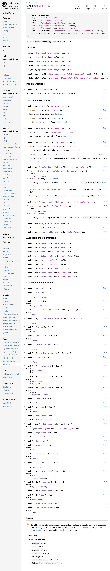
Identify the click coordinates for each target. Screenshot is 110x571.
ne (31, 154)
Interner (35, 476)
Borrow (39, 327)
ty (35, 93)
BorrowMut (41, 336)
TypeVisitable (47, 202)
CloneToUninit (43, 344)
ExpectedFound (48, 18)
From (38, 398)
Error (54, 179)
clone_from (35, 118)
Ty (58, 93)
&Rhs (50, 154)
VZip (41, 495)
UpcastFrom (36, 487)
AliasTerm (60, 23)
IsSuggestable (50, 424)
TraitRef (62, 25)
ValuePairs (45, 89)
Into (41, 407)
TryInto (43, 462)
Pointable (41, 437)
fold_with (35, 189)
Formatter (55, 132)
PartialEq (44, 142)
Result (73, 132)
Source (29, 8)
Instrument (42, 403)
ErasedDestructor (45, 507)
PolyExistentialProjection (84, 33)
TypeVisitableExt (48, 471)
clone (32, 110)
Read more (59, 114)
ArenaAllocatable (52, 310)
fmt (31, 132)
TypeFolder (51, 189)
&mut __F (46, 176)
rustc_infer (14, 3)
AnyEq (39, 301)
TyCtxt (58, 167)
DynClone (40, 357)
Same (38, 441)
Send (41, 260)
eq (31, 146)
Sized (44, 297)
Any (37, 292)
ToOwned (40, 445)
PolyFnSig (61, 28)
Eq (40, 228)
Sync (41, 264)
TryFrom (43, 454)
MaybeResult (42, 432)
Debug (42, 128)
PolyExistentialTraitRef (81, 31)
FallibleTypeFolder (60, 171)
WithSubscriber (44, 503)
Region (59, 18)
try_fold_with (37, 171)
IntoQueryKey (43, 420)
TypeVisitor (53, 206)
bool (74, 146)
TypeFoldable (46, 167)
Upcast (46, 482)
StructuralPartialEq (50, 232)
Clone (42, 106)
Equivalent (45, 366)
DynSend (43, 243)
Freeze (42, 251)
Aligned (40, 288)
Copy (41, 223)
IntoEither (42, 415)
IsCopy (73, 310)
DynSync (43, 247)
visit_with (35, 206)
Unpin (42, 268)
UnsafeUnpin (45, 272)
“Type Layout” (36, 530)
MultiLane (36, 500)
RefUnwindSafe (48, 256)
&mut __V (47, 211)
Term (56, 20)
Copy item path (49, 5)
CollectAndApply (48, 353)
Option (51, 93)
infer (37, 3)
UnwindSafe (46, 277)
